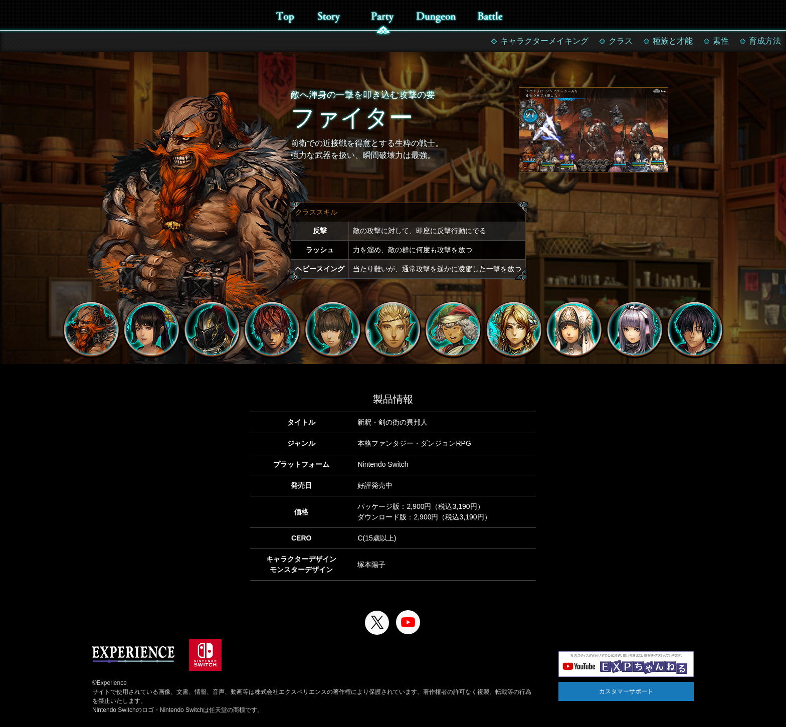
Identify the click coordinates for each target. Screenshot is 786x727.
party (382, 16)
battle (490, 16)
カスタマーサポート (626, 691)
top (285, 16)
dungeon (436, 16)
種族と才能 (673, 41)
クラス (621, 41)
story (328, 16)
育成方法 (765, 41)
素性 (721, 41)
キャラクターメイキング (544, 41)
